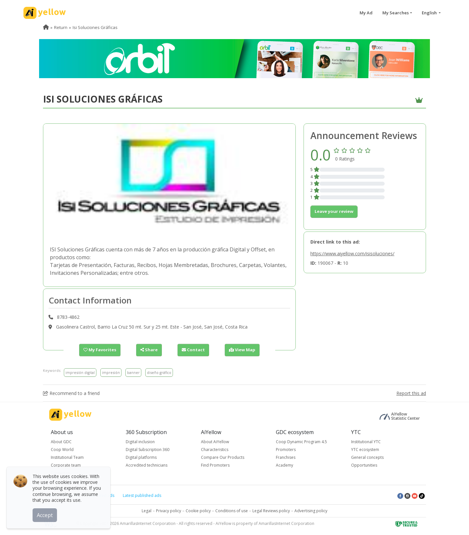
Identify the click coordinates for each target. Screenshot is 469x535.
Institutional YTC (366, 441)
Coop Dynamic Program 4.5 (301, 441)
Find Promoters (215, 465)
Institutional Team (67, 457)
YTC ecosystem (365, 449)
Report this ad (411, 393)
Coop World (62, 449)
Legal (146, 511)
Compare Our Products (222, 457)
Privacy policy (168, 511)
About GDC (61, 441)
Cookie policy (198, 511)
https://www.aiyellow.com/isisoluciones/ (352, 253)
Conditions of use (231, 511)
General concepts (367, 457)
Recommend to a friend (71, 393)
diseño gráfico (159, 372)
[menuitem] (46, 27)
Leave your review (334, 211)
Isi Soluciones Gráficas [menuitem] (95, 27)
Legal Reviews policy (271, 511)
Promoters (286, 449)
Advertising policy (310, 511)
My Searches (395, 13)
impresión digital (80, 372)
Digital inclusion (140, 441)
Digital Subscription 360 (147, 449)
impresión (111, 372)
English (430, 13)
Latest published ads (142, 495)
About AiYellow (215, 441)
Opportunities (364, 465)
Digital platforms (141, 457)
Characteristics (214, 449)
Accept (45, 515)
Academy (284, 465)
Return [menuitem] (60, 27)
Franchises (285, 457)
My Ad (366, 13)
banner (133, 372)
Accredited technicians (146, 465)
